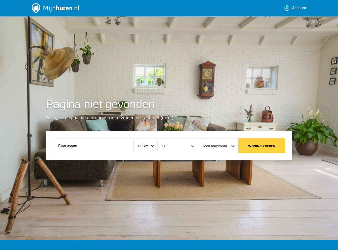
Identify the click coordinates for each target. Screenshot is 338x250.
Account (295, 8)
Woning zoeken (261, 146)
